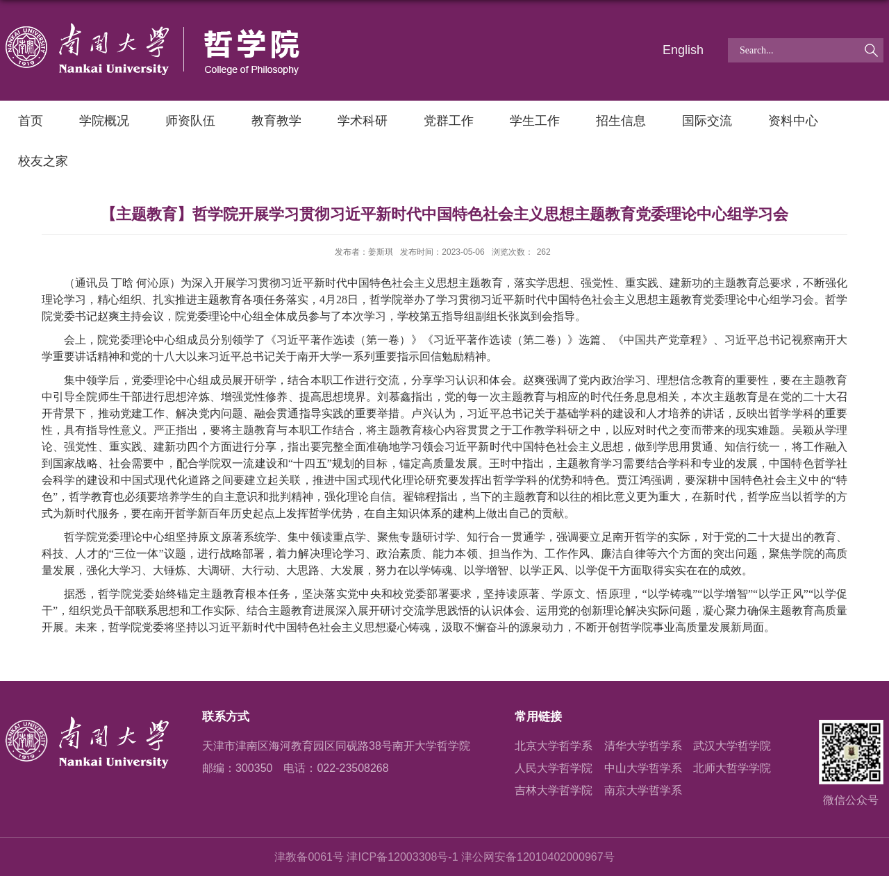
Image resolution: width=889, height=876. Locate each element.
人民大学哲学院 (553, 768)
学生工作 (535, 121)
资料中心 (793, 121)
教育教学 (276, 121)
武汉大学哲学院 (732, 746)
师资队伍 (190, 121)
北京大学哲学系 (553, 746)
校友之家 (43, 161)
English (683, 50)
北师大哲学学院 (732, 768)
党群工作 (449, 121)
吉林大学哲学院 (553, 790)
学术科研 (363, 121)
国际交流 (707, 121)
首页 (30, 121)
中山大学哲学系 (643, 768)
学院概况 (104, 121)
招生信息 (621, 121)
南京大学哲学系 (643, 790)
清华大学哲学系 (643, 746)
